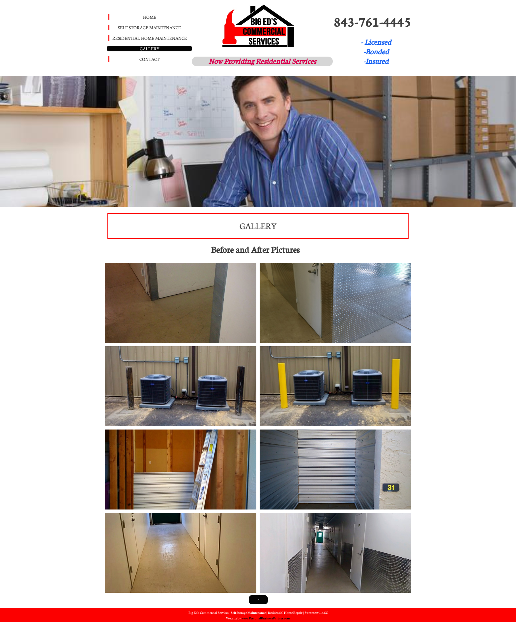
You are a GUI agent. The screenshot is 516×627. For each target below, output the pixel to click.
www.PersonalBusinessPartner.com (266, 618)
